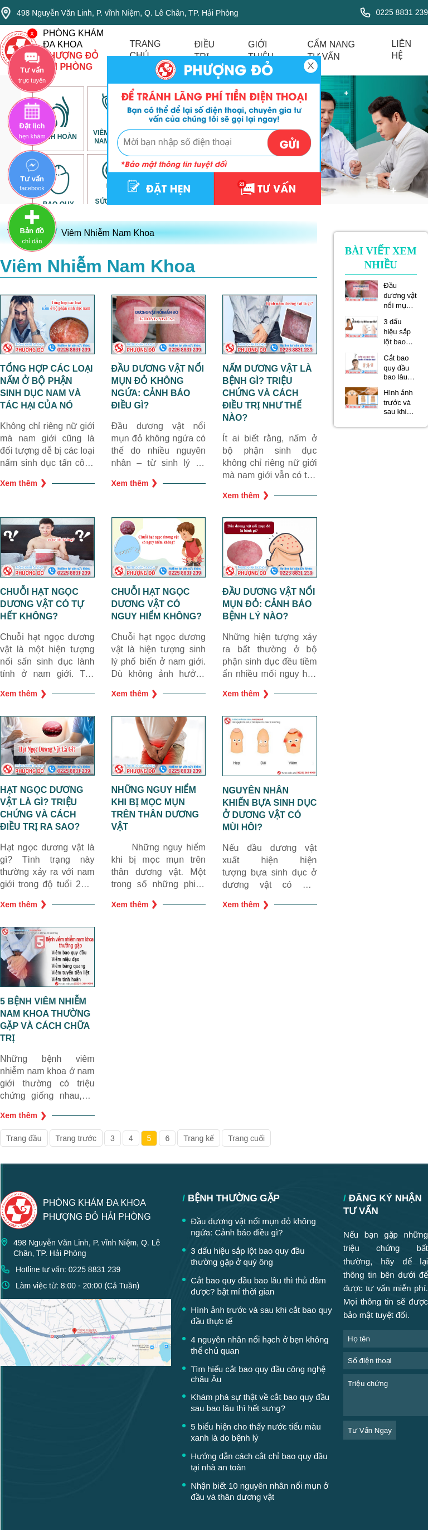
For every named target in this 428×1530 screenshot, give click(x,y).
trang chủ (145, 49)
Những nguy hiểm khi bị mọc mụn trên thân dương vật (155, 808)
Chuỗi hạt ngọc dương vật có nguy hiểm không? (156, 604)
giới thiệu (261, 50)
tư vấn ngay (370, 1430)
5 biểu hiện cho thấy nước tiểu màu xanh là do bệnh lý (256, 1432)
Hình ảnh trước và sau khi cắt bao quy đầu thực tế (398, 402)
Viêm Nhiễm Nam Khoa (107, 233)
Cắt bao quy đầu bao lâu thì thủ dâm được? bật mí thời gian (399, 367)
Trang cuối (246, 1138)
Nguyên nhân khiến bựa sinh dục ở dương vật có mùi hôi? (269, 809)
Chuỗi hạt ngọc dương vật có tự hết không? (42, 604)
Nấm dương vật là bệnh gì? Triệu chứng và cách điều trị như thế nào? (267, 393)
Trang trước (76, 1138)
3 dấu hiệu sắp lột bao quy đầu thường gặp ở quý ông (399, 332)
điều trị (204, 50)
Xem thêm (23, 483)
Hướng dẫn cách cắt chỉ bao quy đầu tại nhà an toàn (259, 1461)
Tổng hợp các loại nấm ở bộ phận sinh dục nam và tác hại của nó (46, 387)
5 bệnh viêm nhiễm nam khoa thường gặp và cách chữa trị (45, 1020)
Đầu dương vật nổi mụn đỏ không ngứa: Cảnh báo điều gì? (157, 387)
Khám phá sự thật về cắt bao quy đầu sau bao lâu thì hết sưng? (260, 1402)
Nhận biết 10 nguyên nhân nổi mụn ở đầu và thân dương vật (259, 1491)
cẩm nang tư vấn (331, 50)
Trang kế (198, 1138)
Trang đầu (24, 1138)
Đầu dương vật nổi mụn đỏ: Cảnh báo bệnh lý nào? (268, 604)
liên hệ (401, 49)
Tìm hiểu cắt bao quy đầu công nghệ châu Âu (258, 1374)
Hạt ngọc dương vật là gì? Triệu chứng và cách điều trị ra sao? (41, 808)
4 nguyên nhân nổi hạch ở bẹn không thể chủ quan (260, 1345)
